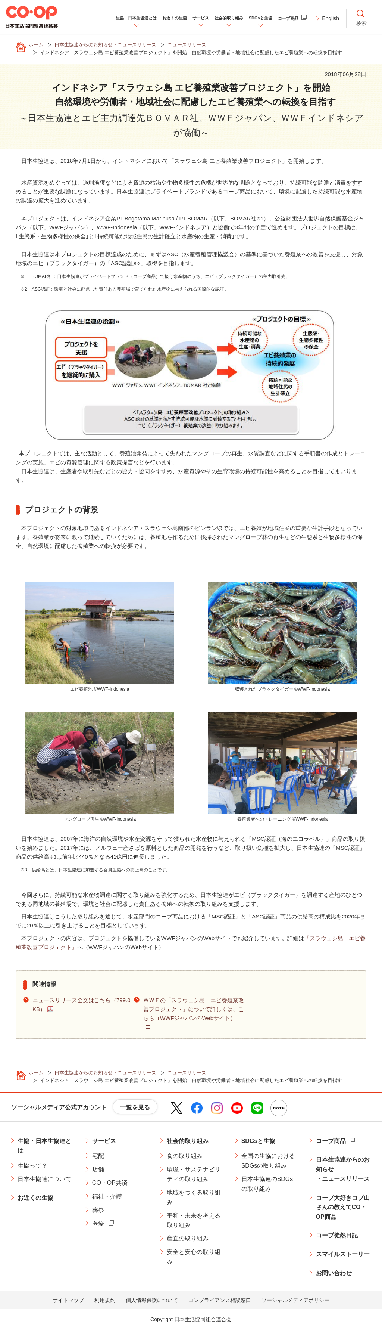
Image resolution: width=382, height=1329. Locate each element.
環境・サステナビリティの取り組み (193, 1174)
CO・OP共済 (110, 1183)
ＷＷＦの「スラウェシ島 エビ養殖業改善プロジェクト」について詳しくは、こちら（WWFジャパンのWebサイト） (193, 1009)
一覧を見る (135, 1107)
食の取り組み (185, 1156)
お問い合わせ (334, 1273)
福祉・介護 (107, 1196)
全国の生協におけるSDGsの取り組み (268, 1161)
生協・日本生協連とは (44, 1146)
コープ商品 (331, 1141)
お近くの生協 (35, 1198)
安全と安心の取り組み (193, 1257)
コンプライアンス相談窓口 (219, 1300)
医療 (98, 1223)
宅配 (98, 1156)
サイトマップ (68, 1300)
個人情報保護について (152, 1300)
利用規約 (104, 1300)
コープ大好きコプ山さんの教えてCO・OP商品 (343, 1207)
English (330, 18)
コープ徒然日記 (337, 1235)
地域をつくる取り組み (193, 1197)
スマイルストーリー (343, 1254)
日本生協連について (44, 1179)
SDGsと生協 (258, 1141)
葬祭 (98, 1210)
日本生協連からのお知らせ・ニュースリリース (343, 1169)
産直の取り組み (188, 1238)
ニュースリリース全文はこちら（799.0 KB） (81, 1004)
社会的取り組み (188, 1141)
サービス (104, 1141)
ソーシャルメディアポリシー (295, 1300)
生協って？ (32, 1165)
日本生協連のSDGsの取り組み (267, 1184)
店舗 (98, 1169)
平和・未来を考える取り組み (193, 1220)
